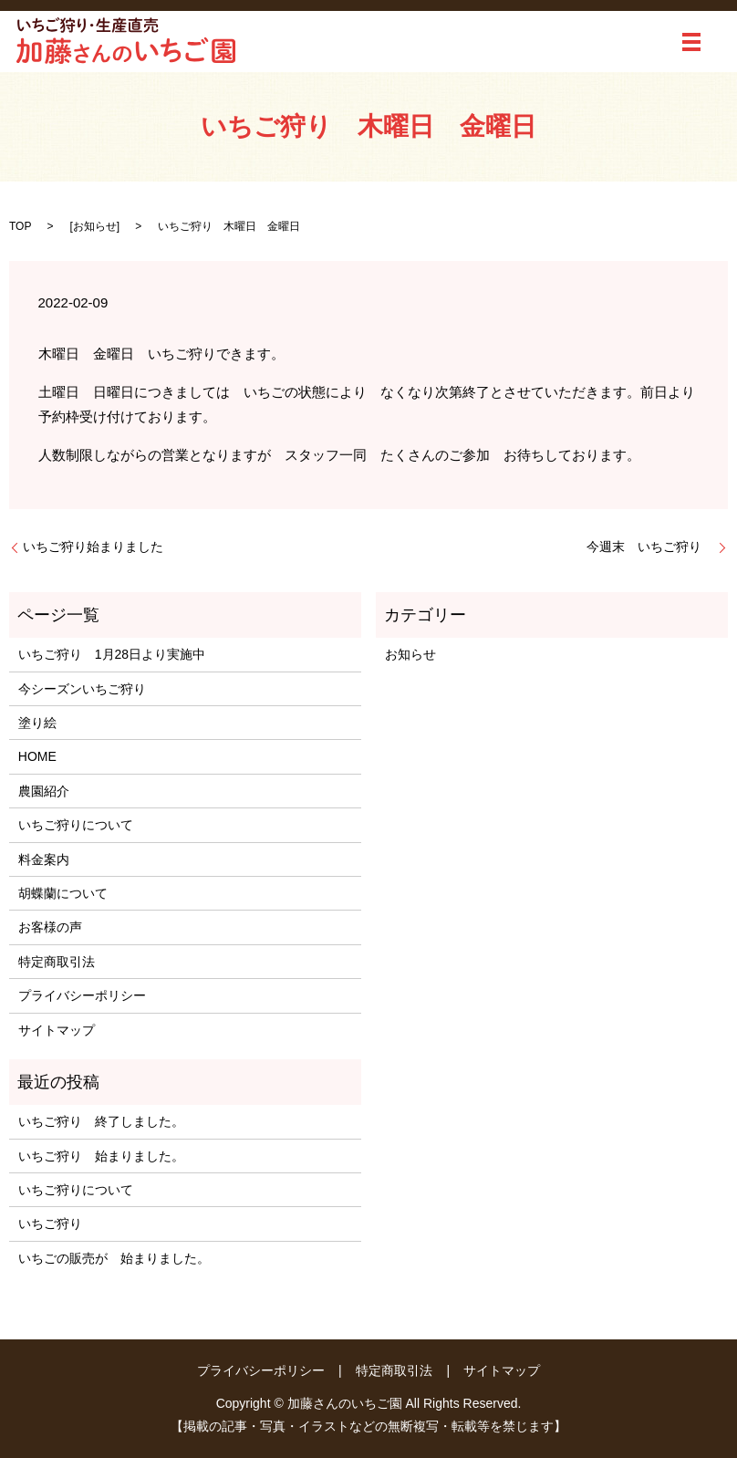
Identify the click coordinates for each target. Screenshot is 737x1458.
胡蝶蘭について (63, 893)
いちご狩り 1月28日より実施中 (111, 654)
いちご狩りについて (75, 825)
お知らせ (95, 226)
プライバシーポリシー (82, 995)
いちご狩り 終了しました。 (101, 1121)
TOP (20, 226)
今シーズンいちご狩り (88, 689)
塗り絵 (37, 722)
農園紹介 (43, 791)
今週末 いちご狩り (650, 546)
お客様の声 (50, 927)
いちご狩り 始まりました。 (101, 1156)
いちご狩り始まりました (93, 546)
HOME (37, 756)
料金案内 (43, 859)
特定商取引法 (56, 961)
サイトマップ (56, 1030)
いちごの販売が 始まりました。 (114, 1258)
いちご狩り (50, 1223)
